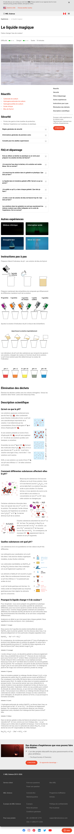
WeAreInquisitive (32, 797)
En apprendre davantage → (49, 762)
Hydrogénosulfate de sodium (13, 104)
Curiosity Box (30, 793)
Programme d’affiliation (58, 793)
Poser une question (33, 786)
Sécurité (56, 92)
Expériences (4, 19)
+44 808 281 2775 (35, 818)
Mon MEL (53, 783)
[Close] (69, 2)
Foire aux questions (33, 783)
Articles (52, 797)
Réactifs (56, 88)
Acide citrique (8, 106)
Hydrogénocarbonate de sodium (14, 101)
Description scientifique (61, 111)
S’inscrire (59, 128)
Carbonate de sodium (10, 99)
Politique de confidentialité (59, 804)
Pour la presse (54, 808)
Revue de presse (32, 808)
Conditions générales (33, 812)
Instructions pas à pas (60, 103)
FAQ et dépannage (59, 96)
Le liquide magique (16, 19)
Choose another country (25, 8)
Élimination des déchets (61, 107)
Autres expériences (59, 100)
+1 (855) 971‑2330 (36, 822)
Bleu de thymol (8, 109)
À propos (29, 804)
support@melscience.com (58, 818)
